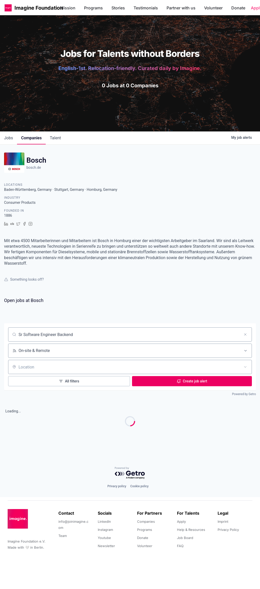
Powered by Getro (244, 394)
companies (31, 138)
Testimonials (146, 7)
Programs (93, 7)
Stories (118, 7)
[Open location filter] (245, 367)
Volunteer (213, 7)
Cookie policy (139, 486)
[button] (8, 7)
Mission (67, 7)
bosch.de (33, 167)
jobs (8, 138)
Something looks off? (24, 279)
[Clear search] (245, 334)
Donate (238, 7)
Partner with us (181, 7)
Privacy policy (116, 486)
